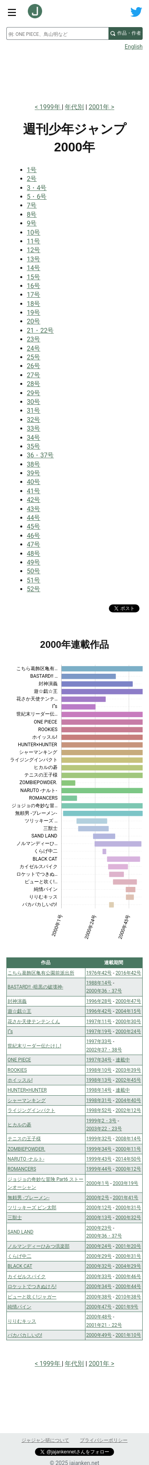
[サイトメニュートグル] (12, 12)
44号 (34, 518)
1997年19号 (99, 1031)
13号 (34, 259)
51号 (34, 580)
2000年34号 (99, 1286)
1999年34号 (99, 1149)
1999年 (51, 107)
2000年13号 (99, 1217)
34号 (34, 437)
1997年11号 (99, 1021)
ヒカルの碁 (19, 1125)
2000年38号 (99, 1297)
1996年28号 (99, 1001)
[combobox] (57, 33)
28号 (34, 384)
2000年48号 (99, 1317)
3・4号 (37, 188)
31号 (34, 410)
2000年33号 (99, 1276)
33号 (34, 428)
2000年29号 (99, 1256)
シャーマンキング (27, 1100)
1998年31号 (99, 1100)
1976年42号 (99, 973)
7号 (32, 205)
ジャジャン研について (45, 1440)
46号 (34, 535)
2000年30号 (128, 1021)
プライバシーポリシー (104, 1440)
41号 (34, 491)
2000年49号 (99, 1335)
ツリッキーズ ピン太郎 (32, 1207)
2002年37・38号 (104, 1050)
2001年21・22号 (104, 1325)
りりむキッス (22, 1321)
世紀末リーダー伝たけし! (34, 1046)
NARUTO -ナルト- (26, 1159)
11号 (34, 241)
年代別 (74, 107)
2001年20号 (128, 1246)
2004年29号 (128, 1266)
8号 (32, 214)
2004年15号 (128, 1011)
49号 (34, 562)
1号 (32, 170)
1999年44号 (99, 1169)
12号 (34, 250)
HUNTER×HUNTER (27, 1090)
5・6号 (37, 196)
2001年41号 (125, 1197)
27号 (34, 375)
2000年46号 (128, 1276)
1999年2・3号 (101, 1121)
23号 (34, 339)
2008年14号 (128, 1138)
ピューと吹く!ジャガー (32, 1297)
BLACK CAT (20, 1266)
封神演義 (17, 1001)
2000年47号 (128, 1001)
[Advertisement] (74, 74)
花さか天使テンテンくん (34, 1021)
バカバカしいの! (25, 1335)
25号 (34, 357)
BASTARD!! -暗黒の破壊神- (35, 987)
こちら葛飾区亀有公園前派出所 (41, 973)
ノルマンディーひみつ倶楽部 (39, 1246)
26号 (34, 366)
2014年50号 (128, 1159)
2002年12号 (128, 1110)
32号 (34, 420)
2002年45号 (128, 1080)
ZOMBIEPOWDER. (26, 1149)
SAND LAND (20, 1232)
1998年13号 (99, 1080)
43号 (34, 509)
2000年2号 (97, 1197)
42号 (34, 500)
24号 (34, 348)
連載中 (123, 1060)
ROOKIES (17, 1070)
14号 (34, 268)
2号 (32, 178)
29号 (34, 393)
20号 (34, 321)
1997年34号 (99, 1060)
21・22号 (40, 330)
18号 (34, 304)
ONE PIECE (19, 1060)
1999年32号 (99, 1138)
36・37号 (40, 455)
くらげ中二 (19, 1256)
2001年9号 (127, 1307)
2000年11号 (128, 1149)
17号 (34, 294)
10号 (34, 232)
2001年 (100, 107)
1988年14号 (99, 983)
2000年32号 (128, 1217)
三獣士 (15, 1217)
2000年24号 (128, 1031)
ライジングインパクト (31, 1110)
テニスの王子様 (24, 1138)
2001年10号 (128, 1335)
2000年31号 (128, 1207)
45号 (34, 526)
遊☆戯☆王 (19, 1011)
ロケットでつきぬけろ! (32, 1286)
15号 (34, 277)
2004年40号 (128, 1100)
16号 (34, 286)
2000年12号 (128, 1169)
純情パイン (19, 1307)
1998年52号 (99, 1110)
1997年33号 (99, 1041)
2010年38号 (128, 1297)
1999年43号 (99, 1159)
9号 (32, 223)
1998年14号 (99, 1090)
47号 (34, 544)
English (134, 46)
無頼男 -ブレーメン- (29, 1197)
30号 (34, 402)
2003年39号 (128, 1070)
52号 (34, 589)
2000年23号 (99, 1228)
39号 (34, 473)
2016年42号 (128, 973)
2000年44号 (128, 1286)
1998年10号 (99, 1070)
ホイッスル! (20, 1080)
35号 (34, 446)
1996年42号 (99, 1011)
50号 (34, 571)
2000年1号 (97, 1183)
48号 (34, 553)
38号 (34, 464)
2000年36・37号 (104, 991)
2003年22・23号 (104, 1129)
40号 (34, 482)
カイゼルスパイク (27, 1276)
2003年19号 (125, 1183)
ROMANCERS (22, 1169)
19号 (34, 312)
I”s (10, 1031)
